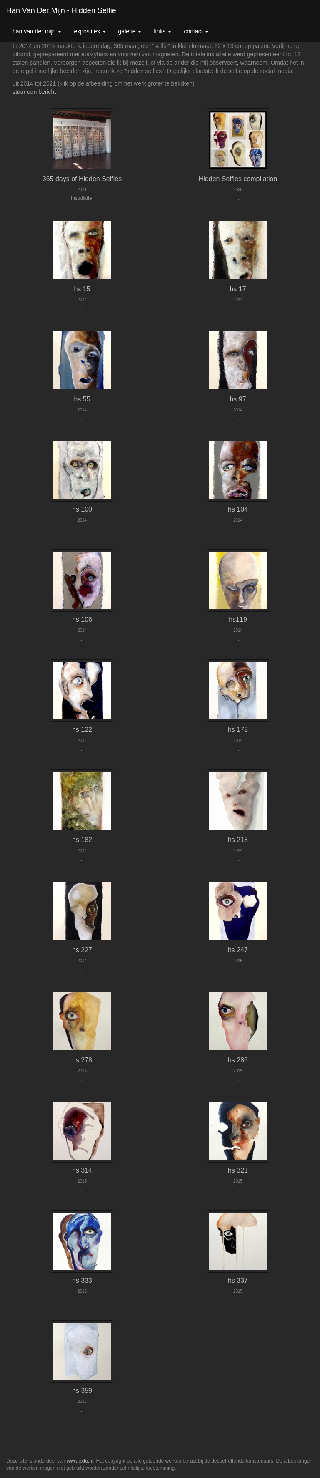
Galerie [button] (130, 31)
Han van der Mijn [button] (36, 31)
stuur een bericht (34, 91)
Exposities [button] (89, 31)
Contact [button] (196, 31)
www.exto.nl (80, 1461)
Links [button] (162, 31)
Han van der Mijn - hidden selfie (61, 10)
